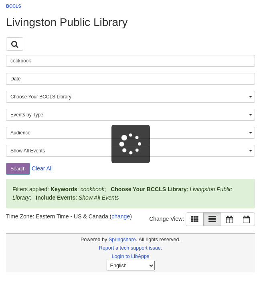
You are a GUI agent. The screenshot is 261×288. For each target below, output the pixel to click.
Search (18, 169)
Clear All (42, 168)
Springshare (122, 239)
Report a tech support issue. (130, 248)
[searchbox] (130, 61)
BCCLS (13, 6)
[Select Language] (131, 265)
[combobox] (130, 97)
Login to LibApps (131, 256)
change (120, 216)
